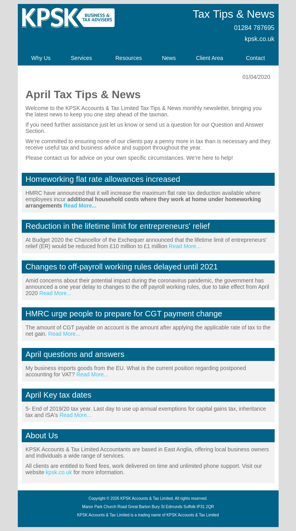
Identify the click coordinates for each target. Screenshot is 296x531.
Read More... (80, 205)
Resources (128, 58)
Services (81, 58)
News (169, 58)
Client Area (209, 58)
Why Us (41, 58)
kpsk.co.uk (260, 39)
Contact (255, 58)
